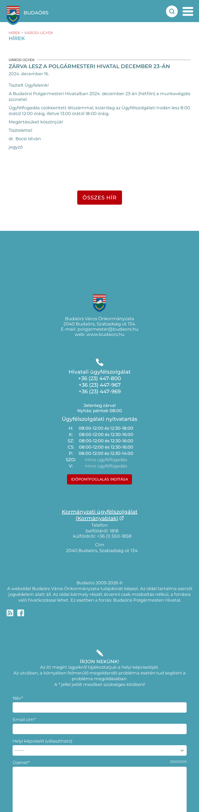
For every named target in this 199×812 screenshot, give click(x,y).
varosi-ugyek (38, 32)
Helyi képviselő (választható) (42, 741)
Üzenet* (21, 762)
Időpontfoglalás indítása (99, 479)
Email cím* (24, 719)
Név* (18, 698)
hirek (14, 32)
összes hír (99, 197)
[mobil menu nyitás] (188, 11)
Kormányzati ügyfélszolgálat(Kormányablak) (99, 515)
